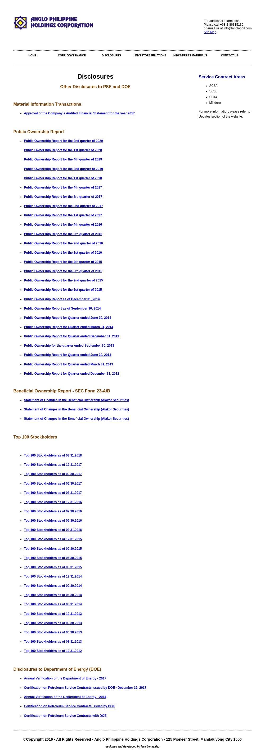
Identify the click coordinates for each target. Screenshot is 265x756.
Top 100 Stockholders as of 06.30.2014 (53, 595)
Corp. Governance (72, 55)
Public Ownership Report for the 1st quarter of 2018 (63, 178)
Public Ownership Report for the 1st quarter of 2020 (63, 150)
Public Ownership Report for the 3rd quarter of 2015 (63, 271)
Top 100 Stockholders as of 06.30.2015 (53, 558)
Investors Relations (150, 55)
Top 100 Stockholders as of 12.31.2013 (53, 614)
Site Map (210, 32)
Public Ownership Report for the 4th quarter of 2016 (63, 224)
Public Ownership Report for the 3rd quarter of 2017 (63, 197)
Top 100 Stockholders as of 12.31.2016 (53, 502)
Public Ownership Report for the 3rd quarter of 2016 (63, 234)
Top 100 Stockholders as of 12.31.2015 (53, 539)
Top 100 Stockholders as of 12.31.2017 (53, 465)
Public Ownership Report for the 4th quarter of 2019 (63, 159)
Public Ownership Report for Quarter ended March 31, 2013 (68, 364)
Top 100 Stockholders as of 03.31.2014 (53, 604)
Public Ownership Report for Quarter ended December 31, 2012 (71, 373)
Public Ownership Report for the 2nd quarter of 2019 (63, 169)
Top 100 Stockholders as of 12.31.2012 (53, 651)
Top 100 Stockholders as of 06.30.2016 (53, 520)
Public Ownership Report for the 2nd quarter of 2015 (63, 280)
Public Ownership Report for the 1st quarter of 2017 (63, 215)
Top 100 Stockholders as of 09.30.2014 (53, 586)
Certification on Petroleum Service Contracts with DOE (65, 716)
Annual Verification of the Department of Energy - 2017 (65, 678)
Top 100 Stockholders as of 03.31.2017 (53, 493)
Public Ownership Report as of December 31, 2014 (62, 299)
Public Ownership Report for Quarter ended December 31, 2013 (71, 336)
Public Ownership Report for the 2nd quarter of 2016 (63, 243)
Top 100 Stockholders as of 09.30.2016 (53, 511)
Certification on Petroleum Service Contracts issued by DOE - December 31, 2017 (85, 688)
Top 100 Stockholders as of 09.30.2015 (53, 549)
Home (33, 55)
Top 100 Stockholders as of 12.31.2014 (53, 576)
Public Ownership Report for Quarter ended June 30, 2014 (67, 318)
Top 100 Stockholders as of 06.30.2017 (53, 483)
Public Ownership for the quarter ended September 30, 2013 (69, 345)
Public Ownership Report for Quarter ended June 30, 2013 (67, 355)
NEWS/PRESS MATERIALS (190, 55)
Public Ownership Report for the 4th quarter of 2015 (63, 262)
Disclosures (111, 55)
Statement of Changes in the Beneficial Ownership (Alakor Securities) (76, 400)
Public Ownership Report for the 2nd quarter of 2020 (63, 141)
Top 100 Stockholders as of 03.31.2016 (53, 530)
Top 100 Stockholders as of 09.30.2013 (53, 623)
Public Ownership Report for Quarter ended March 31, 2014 (68, 327)
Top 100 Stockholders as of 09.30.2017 (53, 474)
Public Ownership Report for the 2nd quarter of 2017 (63, 206)
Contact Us (229, 55)
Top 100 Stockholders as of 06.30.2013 (53, 632)
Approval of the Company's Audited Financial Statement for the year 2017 (79, 113)
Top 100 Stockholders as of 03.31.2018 (53, 455)
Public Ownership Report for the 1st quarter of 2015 (63, 290)
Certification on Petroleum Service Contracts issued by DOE (69, 706)
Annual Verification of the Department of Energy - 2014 (65, 697)
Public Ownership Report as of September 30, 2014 (62, 308)
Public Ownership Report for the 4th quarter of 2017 (63, 187)
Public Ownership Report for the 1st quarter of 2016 (63, 252)
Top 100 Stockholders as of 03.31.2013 (53, 641)
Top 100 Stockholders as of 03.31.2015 (53, 567)
